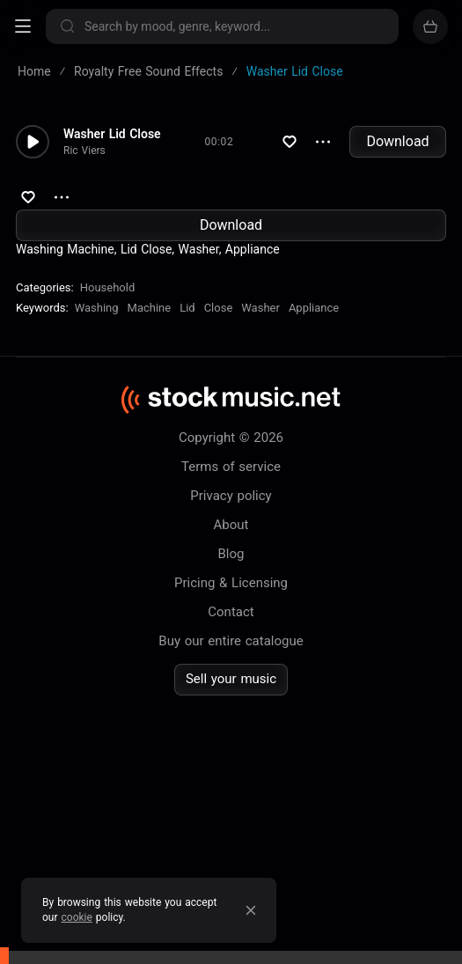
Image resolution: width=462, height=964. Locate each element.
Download (397, 141)
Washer (260, 307)
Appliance (314, 307)
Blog (231, 554)
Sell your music (231, 679)
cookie (77, 917)
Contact (230, 612)
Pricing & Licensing (231, 583)
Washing (97, 307)
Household (108, 287)
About (231, 525)
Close (218, 307)
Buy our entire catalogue (230, 641)
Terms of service (231, 467)
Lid (187, 307)
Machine (150, 307)
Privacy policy (230, 496)
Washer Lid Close (112, 134)
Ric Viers (84, 150)
